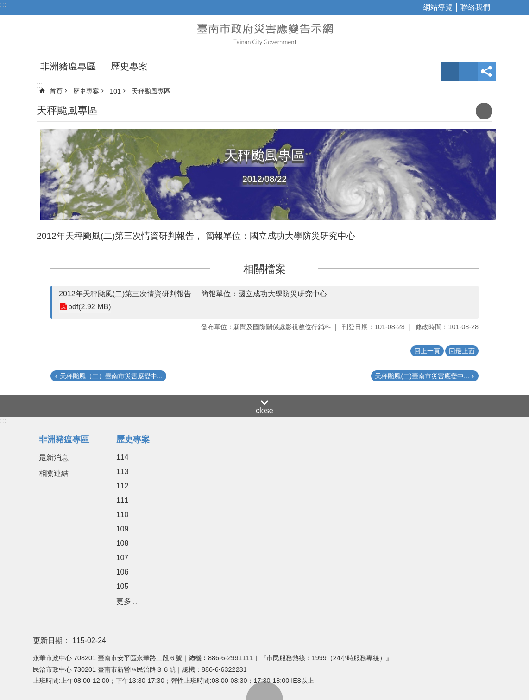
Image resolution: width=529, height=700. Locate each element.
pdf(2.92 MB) (89, 307)
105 (122, 586)
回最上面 (264, 690)
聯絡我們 (475, 7)
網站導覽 (438, 7)
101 (115, 91)
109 (122, 529)
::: (3, 4)
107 (122, 558)
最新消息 (54, 458)
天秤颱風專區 (151, 91)
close (264, 410)
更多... (126, 601)
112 (122, 486)
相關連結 (54, 473)
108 (122, 543)
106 (122, 572)
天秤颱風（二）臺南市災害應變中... (111, 376)
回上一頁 (427, 351)
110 (122, 515)
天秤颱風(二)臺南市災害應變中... (422, 376)
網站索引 (468, 71)
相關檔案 (264, 269)
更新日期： (51, 640)
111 (122, 500)
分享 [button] (487, 71)
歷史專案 (129, 66)
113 (122, 471)
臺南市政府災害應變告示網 (264, 33)
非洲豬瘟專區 (68, 66)
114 (122, 457)
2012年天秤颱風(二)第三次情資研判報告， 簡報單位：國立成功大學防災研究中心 (193, 294)
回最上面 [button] (462, 351)
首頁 (56, 91)
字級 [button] (450, 71)
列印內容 (484, 111)
